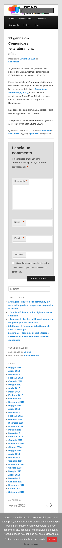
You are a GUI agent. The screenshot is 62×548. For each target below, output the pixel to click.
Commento (20, 181)
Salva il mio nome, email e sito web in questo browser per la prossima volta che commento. (30, 267)
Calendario (14, 25)
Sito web (18, 254)
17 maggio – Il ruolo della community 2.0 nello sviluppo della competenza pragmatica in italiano (30, 305)
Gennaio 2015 (15, 440)
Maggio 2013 (14, 471)
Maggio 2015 (14, 430)
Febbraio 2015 (15, 436)
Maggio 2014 (14, 450)
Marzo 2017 (14, 392)
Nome (19, 222)
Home (11, 19)
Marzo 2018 (14, 374)
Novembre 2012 (16, 485)
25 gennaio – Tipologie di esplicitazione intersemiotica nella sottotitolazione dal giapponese (28, 336)
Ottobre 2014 (14, 447)
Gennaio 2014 (15, 461)
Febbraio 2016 (15, 416)
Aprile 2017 (14, 388)
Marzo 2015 (14, 433)
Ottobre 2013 (14, 468)
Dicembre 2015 (16, 423)
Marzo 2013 (14, 478)
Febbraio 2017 (15, 395)
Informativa (31, 544)
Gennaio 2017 (15, 398)
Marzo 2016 (14, 412)
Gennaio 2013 (15, 481)
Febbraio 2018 (15, 378)
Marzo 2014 (14, 457)
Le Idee (26, 25)
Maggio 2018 (14, 367)
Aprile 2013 (14, 475)
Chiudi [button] (52, 539)
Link (37, 25)
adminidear (13, 62)
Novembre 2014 (16, 443)
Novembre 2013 (16, 464)
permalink (35, 133)
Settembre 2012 (16, 492)
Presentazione (25, 19)
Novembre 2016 (16, 402)
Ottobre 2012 (14, 488)
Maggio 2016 (14, 405)
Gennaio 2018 (15, 381)
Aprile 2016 (14, 409)
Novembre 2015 (16, 426)
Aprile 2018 (14, 371)
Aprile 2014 (14, 454)
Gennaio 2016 (15, 419)
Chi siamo (41, 19)
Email (19, 238)
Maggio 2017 (14, 384)
